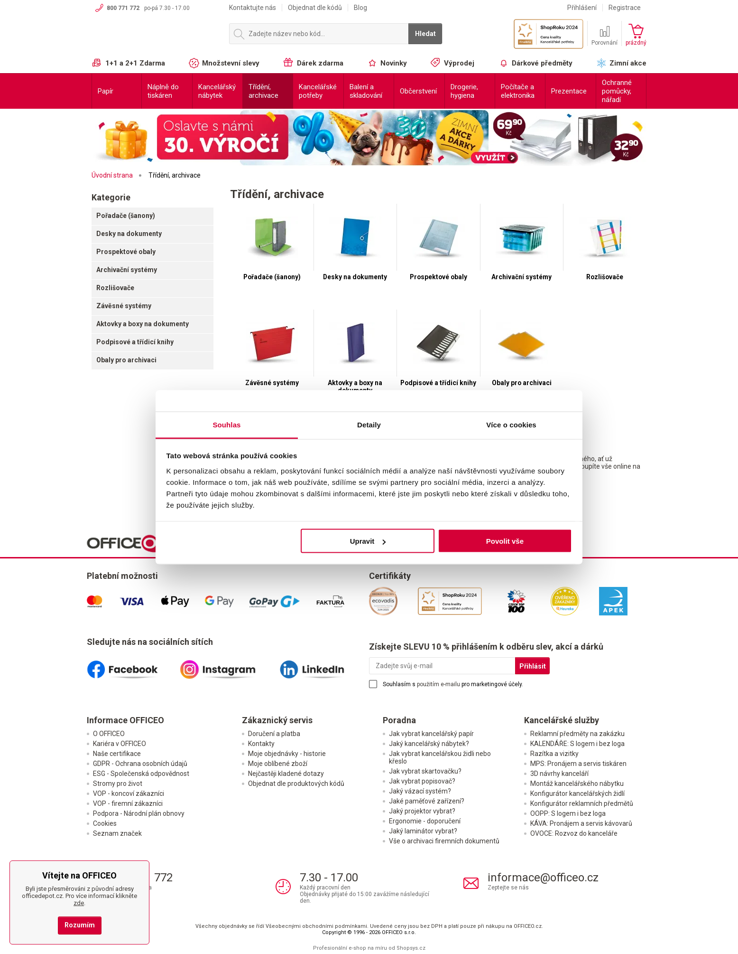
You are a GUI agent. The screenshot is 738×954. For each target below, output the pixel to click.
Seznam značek (117, 833)
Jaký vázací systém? (420, 791)
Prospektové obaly (126, 251)
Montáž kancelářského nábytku (577, 783)
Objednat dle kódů (315, 7)
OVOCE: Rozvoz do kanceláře (574, 833)
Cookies (105, 823)
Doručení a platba (274, 733)
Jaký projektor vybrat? (422, 811)
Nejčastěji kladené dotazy (286, 773)
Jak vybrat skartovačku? (425, 771)
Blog (360, 7)
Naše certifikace (117, 753)
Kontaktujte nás (252, 7)
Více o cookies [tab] (511, 424)
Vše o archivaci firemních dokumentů (444, 841)
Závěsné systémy (123, 306)
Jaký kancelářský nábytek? (429, 743)
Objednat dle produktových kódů (296, 783)
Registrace (625, 7)
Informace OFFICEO (125, 720)
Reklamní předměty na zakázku (577, 733)
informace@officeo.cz (543, 877)
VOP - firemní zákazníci (128, 803)
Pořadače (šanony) (125, 215)
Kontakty (261, 743)
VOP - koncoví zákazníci (128, 793)
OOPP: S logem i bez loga (568, 813)
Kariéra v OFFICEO (119, 743)
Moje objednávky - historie (287, 753)
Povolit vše (505, 541)
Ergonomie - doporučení (425, 821)
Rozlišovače (115, 288)
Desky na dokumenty (129, 233)
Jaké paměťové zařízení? (426, 801)
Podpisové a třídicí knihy (135, 342)
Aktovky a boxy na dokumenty (142, 324)
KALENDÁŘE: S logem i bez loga (577, 743)
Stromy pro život (117, 783)
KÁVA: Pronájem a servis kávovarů (581, 823)
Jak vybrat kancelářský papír (431, 733)
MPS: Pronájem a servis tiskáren (578, 763)
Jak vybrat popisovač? (422, 781)
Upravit (368, 541)
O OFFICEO (109, 733)
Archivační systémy (126, 270)
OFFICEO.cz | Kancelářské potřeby (156, 37)
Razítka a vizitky (554, 753)
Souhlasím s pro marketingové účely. (453, 684)
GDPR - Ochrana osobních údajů (140, 763)
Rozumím (80, 925)
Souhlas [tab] (226, 424)
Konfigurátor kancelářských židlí (577, 793)
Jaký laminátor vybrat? (423, 831)
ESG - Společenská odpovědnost (141, 773)
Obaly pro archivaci (126, 360)
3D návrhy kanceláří (559, 773)
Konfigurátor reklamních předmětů (581, 803)
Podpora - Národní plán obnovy (138, 813)
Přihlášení (582, 7)
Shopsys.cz (411, 948)
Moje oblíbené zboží (277, 763)
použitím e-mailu (438, 684)
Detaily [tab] (369, 424)
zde (79, 903)
